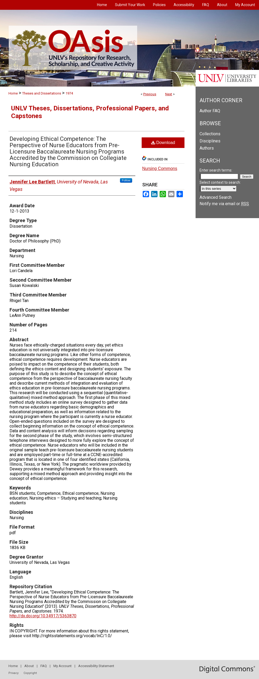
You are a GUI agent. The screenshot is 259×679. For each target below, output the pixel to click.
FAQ (43, 666)
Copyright (30, 673)
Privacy (13, 673)
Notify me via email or (224, 203)
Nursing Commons (159, 168)
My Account (62, 666)
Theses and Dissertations (41, 93)
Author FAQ (210, 110)
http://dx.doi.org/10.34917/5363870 (43, 615)
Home (13, 93)
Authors (207, 148)
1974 (69, 93)
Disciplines (210, 140)
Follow (126, 180)
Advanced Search (216, 197)
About (29, 666)
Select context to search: (220, 182)
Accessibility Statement (96, 666)
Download (163, 142)
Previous (149, 94)
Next (168, 94)
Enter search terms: (216, 170)
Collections (210, 133)
